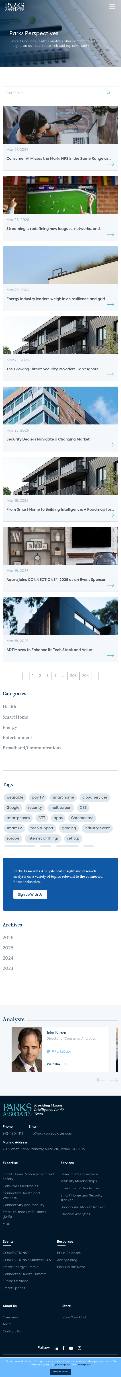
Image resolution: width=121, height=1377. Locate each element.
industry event (97, 828)
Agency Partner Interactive (79, 1371)
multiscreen (60, 808)
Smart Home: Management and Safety (28, 1177)
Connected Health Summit (24, 1274)
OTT (41, 818)
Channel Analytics (75, 1214)
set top (73, 838)
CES (83, 808)
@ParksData (59, 1051)
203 (73, 676)
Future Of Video (15, 1281)
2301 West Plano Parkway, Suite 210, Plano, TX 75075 (44, 1149)
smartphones (18, 818)
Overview (10, 1317)
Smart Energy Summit (20, 1267)
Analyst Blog (67, 1260)
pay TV (38, 797)
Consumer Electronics (20, 1186)
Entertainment (17, 737)
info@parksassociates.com (50, 1133)
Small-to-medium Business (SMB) (24, 1215)
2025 (8, 948)
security (35, 808)
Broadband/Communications (32, 748)
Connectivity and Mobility (23, 1205)
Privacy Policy (99, 1359)
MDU (6, 1224)
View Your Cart (74, 1317)
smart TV (14, 828)
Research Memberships (79, 1174)
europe (12, 838)
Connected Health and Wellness (21, 1196)
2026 (8, 938)
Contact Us (12, 1331)
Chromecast (82, 818)
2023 (8, 969)
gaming (69, 828)
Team (7, 1324)
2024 (8, 958)
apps (58, 818)
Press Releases (69, 1253)
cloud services (94, 797)
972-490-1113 (13, 1133)
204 (85, 676)
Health (9, 707)
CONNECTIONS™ (16, 1253)
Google (12, 808)
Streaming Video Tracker (81, 1188)
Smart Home (15, 717)
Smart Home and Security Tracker (81, 1198)
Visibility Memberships (79, 1181)
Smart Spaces (14, 1288)
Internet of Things (43, 838)
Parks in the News (71, 1267)
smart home (63, 797)
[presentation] (101, 1081)
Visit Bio (56, 1063)
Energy (10, 727)
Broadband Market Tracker (83, 1207)
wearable (14, 797)
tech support (42, 828)
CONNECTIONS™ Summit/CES (27, 1260)
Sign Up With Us (30, 894)
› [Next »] (95, 676)
